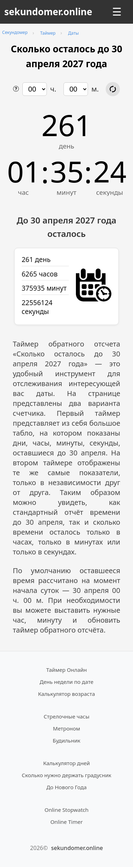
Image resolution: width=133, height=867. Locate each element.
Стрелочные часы (66, 716)
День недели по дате (67, 681)
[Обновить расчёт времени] (113, 89)
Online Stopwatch (66, 809)
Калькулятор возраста (66, 693)
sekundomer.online (48, 11)
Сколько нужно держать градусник (66, 775)
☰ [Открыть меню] (117, 12)
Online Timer (66, 821)
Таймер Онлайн (66, 669)
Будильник (67, 740)
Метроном (66, 728)
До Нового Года (66, 787)
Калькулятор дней (66, 763)
